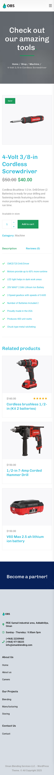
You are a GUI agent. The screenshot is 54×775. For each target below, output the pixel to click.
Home (15, 64)
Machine (34, 64)
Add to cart (28, 224)
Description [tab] (9, 248)
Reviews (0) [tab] (33, 248)
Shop (24, 64)
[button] (44, 102)
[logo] (13, 5)
